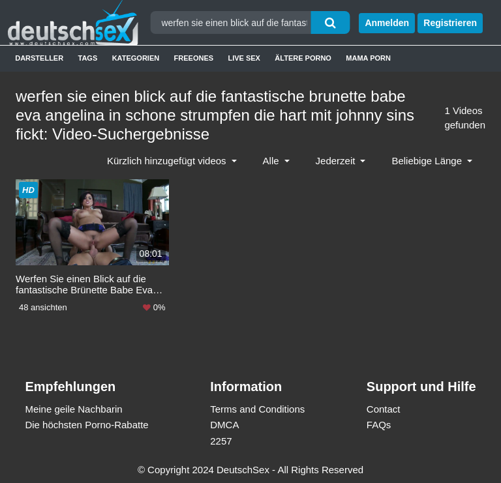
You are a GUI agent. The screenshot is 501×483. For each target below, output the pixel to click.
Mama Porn (368, 58)
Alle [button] (272, 160)
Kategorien (136, 58)
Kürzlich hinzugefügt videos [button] (168, 160)
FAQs (379, 424)
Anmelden (387, 23)
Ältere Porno (303, 58)
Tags (88, 58)
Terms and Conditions (257, 409)
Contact (384, 409)
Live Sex (244, 58)
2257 (221, 440)
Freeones (194, 58)
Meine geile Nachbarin (73, 409)
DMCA (224, 424)
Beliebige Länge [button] (427, 160)
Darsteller (39, 58)
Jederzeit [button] (337, 160)
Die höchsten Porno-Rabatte (86, 424)
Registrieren (450, 23)
